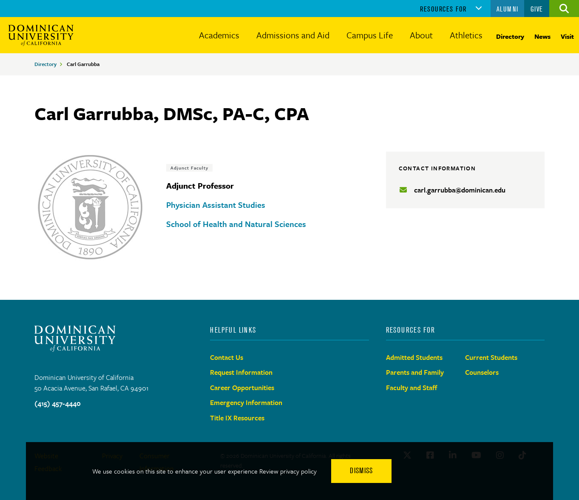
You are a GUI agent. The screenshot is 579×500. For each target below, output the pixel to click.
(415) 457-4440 (57, 403)
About (421, 35)
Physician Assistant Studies (215, 204)
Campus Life (369, 35)
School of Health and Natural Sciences (236, 224)
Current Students (491, 357)
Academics (219, 35)
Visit (567, 36)
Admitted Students (414, 357)
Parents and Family (415, 372)
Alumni (508, 9)
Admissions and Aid (292, 35)
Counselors (482, 372)
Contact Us (226, 357)
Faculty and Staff (411, 387)
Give (537, 9)
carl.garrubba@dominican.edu (459, 190)
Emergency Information (246, 402)
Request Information (241, 372)
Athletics (466, 35)
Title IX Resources (237, 418)
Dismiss (361, 470)
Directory (510, 36)
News (542, 36)
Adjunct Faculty (189, 168)
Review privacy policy (288, 471)
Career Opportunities (242, 387)
